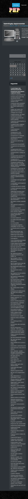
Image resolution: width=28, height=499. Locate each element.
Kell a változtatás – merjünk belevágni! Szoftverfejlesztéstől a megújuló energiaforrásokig (18, 352)
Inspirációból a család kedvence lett (18, 345)
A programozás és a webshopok (17, 135)
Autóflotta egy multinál (16, 208)
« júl (11, 78)
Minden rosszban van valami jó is (18, 397)
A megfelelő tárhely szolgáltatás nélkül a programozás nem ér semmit (17, 126)
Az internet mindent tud (16, 217)
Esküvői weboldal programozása (17, 300)
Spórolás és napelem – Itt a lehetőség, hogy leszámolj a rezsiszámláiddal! (16, 458)
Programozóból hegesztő (16, 437)
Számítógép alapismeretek (14, 24)
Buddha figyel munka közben (17, 234)
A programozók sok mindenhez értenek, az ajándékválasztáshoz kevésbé (17, 177)
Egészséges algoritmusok (16, 246)
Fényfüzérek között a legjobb (17, 315)
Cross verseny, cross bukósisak (17, 236)
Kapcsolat (24, 5)
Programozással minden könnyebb (18, 425)
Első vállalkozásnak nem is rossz (17, 295)
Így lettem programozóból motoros (18, 337)
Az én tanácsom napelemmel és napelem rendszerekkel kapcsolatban (17, 215)
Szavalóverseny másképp (16, 461)
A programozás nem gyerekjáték (17, 144)
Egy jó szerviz (14, 261)
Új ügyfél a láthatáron (15, 473)
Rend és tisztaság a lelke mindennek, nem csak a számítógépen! (16, 450)
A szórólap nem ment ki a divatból (18, 186)
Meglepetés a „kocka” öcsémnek (17, 385)
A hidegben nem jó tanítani (16, 112)
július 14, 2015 (14, 26)
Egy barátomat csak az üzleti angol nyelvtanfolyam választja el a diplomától (18, 250)
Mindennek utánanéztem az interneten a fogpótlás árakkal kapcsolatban (17, 401)
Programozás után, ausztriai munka (18, 423)
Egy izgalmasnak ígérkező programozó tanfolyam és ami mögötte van (17, 255)
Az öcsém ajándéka (15, 223)
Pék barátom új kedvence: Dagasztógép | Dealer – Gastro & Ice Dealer (18, 419)
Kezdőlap (16, 5)
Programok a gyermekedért (16, 421)
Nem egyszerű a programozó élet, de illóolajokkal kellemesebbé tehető (18, 409)
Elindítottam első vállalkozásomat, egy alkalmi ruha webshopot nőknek (18, 292)
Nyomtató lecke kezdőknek (16, 415)
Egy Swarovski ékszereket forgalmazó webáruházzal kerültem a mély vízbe (18, 284)
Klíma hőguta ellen (15, 359)
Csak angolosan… (14, 238)
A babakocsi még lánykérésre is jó (18, 94)
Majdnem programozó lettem (17, 370)
